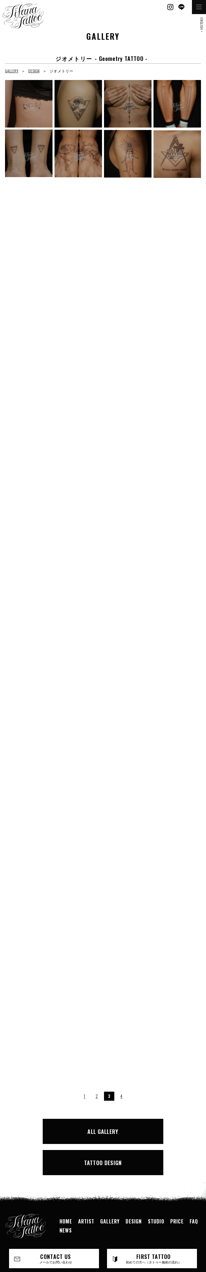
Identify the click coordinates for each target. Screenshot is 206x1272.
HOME (66, 1184)
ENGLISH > (201, 25)
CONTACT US (56, 1221)
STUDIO (156, 1184)
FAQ (194, 1184)
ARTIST (86, 1184)
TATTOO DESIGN (151, 1128)
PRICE (177, 1184)
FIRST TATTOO (154, 1221)
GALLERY (11, 70)
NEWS (66, 1193)
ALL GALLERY (55, 1128)
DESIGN (34, 70)
